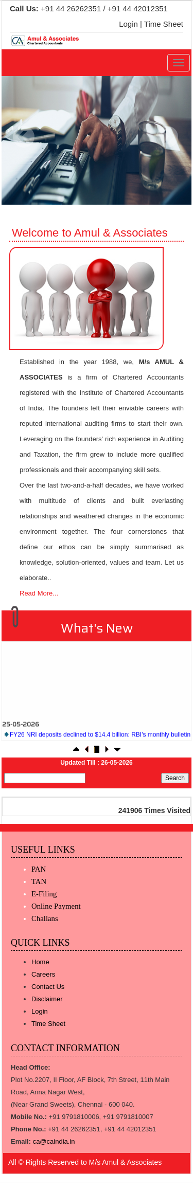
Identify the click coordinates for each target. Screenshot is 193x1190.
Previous (24, 137)
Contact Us (47, 986)
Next (167, 137)
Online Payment (56, 906)
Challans (44, 918)
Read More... (39, 593)
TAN (38, 881)
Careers (43, 974)
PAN (38, 869)
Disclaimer (47, 999)
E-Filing (44, 894)
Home (40, 962)
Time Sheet (163, 24)
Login (128, 24)
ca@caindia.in (54, 1141)
